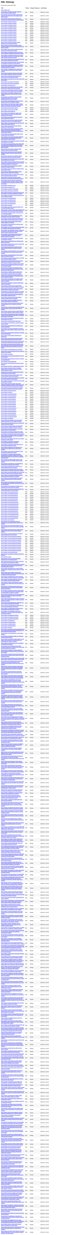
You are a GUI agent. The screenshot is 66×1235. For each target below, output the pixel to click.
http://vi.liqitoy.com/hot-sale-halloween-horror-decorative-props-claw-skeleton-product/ (11, 216)
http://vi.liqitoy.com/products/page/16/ (9, 504)
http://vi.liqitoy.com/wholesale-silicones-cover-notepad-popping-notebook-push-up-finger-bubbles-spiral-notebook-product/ (11, 727)
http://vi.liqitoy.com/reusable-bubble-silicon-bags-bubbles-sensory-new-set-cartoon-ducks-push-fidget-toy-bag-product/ (12, 753)
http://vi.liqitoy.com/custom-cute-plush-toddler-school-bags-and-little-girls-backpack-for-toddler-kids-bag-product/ (12, 709)
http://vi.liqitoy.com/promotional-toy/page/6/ (11, 550)
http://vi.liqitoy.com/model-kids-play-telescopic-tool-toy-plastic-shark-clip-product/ (12, 843)
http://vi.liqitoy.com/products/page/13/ (9, 516)
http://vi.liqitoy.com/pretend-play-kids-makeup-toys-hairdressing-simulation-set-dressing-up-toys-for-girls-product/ (12, 483)
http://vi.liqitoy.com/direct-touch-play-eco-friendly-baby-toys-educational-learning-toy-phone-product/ (12, 824)
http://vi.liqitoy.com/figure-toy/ (8, 187)
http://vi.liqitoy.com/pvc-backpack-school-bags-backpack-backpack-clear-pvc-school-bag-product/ (13, 734)
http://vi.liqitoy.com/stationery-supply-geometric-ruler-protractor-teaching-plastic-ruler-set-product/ (12, 577)
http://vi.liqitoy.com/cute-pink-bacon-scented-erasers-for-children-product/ (11, 166)
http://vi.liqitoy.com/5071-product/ (8, 21)
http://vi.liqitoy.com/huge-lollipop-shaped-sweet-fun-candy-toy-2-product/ (12, 225)
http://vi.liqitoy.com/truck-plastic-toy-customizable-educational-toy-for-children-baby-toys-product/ (12, 875)
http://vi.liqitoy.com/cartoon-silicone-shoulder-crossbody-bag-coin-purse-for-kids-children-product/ (11, 749)
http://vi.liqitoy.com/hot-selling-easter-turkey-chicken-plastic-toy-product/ (11, 222)
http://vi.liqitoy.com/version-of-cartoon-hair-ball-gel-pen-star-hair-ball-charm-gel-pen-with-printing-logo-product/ (12, 935)
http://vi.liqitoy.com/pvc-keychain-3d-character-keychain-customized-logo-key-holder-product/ (12, 892)
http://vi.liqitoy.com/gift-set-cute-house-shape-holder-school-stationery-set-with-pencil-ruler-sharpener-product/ (11, 1183)
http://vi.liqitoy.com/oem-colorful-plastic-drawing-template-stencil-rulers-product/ (12, 372)
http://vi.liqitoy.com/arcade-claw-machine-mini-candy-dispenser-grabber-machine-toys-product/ (12, 53)
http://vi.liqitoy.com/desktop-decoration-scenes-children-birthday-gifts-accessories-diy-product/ (12, 808)
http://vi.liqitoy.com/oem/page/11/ (8, 407)
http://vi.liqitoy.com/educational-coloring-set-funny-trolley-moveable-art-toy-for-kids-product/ (12, 1155)
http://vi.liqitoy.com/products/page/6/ (9, 498)
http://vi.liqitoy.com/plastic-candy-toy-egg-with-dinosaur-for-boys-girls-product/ (12, 429)
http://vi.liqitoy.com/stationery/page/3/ (9, 617)
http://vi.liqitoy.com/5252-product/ (8, 25)
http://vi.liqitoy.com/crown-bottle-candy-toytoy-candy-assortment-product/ (11, 118)
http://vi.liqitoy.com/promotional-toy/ (9, 552)
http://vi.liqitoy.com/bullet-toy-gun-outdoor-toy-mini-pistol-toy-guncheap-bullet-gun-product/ (11, 1082)
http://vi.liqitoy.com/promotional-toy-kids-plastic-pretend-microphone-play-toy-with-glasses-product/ (12, 530)
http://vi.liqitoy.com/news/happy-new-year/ (11, 321)
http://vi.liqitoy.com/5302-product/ (8, 28)
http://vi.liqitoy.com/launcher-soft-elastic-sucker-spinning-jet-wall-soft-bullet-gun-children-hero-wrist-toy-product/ (12, 280)
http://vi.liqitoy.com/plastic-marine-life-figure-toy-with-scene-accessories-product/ (12, 445)
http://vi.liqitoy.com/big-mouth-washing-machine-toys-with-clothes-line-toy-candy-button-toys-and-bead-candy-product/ (12, 1058)
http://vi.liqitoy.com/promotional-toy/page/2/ (11, 536)
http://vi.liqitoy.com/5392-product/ (8, 38)
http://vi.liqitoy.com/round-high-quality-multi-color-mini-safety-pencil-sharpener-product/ (12, 562)
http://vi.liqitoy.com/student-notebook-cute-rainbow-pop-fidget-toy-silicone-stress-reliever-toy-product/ (12, 1202)
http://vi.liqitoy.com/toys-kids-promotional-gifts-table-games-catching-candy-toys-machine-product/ (12, 1007)
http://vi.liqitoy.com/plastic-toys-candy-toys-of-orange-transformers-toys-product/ (11, 467)
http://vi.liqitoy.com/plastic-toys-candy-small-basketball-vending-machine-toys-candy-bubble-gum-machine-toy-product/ (12, 1022)
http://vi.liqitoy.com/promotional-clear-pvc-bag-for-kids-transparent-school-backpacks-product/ (12, 737)
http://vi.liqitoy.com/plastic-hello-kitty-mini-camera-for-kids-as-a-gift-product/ (12, 439)
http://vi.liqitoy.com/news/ (7, 354)
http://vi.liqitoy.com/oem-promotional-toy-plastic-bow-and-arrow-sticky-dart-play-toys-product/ (12, 388)
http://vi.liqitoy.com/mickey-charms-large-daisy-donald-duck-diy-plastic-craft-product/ (12, 289)
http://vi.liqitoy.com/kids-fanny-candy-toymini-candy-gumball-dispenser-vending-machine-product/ (11, 248)
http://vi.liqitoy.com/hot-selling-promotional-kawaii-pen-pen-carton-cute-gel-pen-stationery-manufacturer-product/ (12, 931)
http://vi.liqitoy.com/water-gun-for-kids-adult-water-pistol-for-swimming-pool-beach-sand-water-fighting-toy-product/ (12, 595)
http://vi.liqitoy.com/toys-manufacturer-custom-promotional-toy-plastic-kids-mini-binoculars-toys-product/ (12, 583)
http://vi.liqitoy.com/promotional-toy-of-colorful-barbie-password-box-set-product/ (12, 534)
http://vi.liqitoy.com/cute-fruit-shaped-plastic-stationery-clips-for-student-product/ (11, 149)
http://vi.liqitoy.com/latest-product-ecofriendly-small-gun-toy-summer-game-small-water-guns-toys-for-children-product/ (12, 276)
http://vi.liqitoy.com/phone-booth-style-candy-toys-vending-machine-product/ (12, 423)
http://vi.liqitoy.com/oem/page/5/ (8, 402)
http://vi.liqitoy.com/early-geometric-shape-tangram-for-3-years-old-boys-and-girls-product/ (12, 178)
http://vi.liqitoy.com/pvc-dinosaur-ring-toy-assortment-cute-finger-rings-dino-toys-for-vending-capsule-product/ (11, 924)
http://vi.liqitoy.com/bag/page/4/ (8, 622)
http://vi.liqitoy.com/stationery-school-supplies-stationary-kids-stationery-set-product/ (12, 793)
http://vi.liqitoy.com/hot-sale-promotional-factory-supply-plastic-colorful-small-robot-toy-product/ (12, 219)
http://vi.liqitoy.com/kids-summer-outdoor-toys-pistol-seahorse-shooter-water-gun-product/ (12, 272)
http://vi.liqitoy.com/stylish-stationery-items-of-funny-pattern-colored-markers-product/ (11, 580)
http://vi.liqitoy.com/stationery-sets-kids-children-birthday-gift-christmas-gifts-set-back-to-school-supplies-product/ (12, 811)
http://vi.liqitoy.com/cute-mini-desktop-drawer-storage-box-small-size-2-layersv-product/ (11, 156)
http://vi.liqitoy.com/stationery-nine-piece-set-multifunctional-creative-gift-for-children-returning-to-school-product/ (12, 1217)
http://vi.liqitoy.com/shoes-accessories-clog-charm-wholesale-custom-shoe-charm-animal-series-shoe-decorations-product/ (13, 565)
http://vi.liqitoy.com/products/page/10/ (9, 514)
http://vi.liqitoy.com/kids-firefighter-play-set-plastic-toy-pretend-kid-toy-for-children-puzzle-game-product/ (12, 252)
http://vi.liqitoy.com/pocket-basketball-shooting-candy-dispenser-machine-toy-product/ (12, 476)
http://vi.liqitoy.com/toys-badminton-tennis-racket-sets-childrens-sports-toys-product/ (12, 1003)
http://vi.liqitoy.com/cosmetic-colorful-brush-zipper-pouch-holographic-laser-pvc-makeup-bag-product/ (12, 1228)
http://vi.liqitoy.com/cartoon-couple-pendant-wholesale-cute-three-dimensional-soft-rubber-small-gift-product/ (12, 939)
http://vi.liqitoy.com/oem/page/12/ (8, 395)
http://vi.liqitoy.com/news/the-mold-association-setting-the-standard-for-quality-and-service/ (12, 339)
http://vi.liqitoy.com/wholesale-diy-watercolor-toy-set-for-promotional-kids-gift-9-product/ (12, 603)
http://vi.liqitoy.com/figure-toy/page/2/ (9, 190)
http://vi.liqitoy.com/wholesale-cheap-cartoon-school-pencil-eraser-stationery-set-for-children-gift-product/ (12, 762)
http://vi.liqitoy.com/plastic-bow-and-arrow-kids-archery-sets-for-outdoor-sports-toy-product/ (12, 426)
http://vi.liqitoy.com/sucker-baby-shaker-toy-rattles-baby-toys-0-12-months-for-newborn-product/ (13, 928)
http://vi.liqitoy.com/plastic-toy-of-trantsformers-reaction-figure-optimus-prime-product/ (12, 464)
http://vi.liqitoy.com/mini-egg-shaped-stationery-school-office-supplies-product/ (12, 295)
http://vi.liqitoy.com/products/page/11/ (9, 509)
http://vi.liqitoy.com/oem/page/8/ (8, 404)
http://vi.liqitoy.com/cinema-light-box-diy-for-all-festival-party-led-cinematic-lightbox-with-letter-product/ (12, 912)
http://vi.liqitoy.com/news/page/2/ (8, 361)
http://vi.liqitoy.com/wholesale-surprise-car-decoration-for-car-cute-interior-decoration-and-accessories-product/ (12, 612)
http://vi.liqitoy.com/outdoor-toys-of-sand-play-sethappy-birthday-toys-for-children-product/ (11, 420)
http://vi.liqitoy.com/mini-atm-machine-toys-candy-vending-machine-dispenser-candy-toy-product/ (12, 292)
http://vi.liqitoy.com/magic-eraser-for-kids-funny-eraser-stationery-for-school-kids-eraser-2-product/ (13, 943)
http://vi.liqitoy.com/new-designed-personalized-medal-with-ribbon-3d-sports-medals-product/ (12, 957)
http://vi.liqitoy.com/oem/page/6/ (8, 401)
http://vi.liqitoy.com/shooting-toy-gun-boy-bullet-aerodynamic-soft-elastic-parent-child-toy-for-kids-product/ (12, 569)
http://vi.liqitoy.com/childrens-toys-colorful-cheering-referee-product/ (11, 1116)
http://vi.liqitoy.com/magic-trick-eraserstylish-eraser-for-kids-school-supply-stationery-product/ (12, 286)
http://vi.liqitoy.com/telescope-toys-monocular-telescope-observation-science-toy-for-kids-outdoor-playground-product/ (11, 1033)
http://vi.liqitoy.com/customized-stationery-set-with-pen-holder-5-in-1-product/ (13, 141)
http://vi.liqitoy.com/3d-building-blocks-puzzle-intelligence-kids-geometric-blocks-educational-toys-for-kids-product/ (12, 950)
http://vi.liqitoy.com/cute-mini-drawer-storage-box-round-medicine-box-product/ (12, 159)
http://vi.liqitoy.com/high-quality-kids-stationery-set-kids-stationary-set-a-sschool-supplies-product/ (13, 210)
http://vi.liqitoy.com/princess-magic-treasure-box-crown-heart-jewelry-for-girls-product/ (12, 489)
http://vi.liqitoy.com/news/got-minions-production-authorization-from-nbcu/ (12, 319)
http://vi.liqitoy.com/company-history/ (9, 107)
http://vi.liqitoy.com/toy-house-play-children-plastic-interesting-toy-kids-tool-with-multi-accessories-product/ (13, 1088)
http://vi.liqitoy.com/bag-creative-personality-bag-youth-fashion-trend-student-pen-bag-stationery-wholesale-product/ (12, 1166)
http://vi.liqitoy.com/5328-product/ (8, 32)
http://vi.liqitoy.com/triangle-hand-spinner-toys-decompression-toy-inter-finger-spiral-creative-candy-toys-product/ (12, 587)
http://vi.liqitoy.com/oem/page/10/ (8, 411)
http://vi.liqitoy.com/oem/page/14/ (8, 414)
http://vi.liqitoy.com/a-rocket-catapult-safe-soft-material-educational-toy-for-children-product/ (12, 1113)
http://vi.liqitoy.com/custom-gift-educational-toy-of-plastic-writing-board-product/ (12, 123)
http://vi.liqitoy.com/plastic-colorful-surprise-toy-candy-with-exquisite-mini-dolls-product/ (12, 1051)
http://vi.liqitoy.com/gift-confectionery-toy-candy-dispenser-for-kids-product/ (12, 1079)
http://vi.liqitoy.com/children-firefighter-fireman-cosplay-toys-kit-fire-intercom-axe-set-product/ (12, 90)
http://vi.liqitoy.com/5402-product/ (8, 40)
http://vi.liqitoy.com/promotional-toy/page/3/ (11, 547)
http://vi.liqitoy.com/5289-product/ (8, 26)
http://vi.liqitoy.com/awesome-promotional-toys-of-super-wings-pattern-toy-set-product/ (12, 60)
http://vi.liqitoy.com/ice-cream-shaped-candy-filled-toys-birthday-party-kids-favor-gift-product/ (12, 228)
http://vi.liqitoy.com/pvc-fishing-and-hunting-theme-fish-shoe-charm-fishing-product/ (13, 895)
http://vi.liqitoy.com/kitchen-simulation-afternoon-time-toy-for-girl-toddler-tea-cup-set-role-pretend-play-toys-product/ (12, 974)
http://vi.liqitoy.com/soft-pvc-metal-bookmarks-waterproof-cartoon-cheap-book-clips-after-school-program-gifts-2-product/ (12, 1135)
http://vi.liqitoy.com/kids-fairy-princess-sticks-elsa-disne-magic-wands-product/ (12, 244)
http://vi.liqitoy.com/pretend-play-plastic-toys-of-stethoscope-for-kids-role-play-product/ (12, 487)
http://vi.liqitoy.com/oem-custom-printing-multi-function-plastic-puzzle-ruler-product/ (12, 375)
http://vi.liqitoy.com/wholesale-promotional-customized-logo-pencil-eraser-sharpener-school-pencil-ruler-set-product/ (12, 774)
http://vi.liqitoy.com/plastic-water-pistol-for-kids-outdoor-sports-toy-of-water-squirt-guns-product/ (12, 470)
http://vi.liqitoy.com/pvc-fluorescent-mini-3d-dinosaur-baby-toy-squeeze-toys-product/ (11, 1147)
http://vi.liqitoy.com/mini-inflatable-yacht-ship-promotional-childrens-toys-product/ (11, 301)
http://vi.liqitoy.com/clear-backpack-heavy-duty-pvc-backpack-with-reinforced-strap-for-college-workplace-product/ (12, 741)
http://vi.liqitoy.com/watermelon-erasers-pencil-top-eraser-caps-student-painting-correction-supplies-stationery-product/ (13, 599)
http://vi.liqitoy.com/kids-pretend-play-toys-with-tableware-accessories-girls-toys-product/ (12, 261)
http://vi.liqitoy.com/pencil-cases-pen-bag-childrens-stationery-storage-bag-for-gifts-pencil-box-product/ (12, 1175)
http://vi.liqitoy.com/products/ (7, 519)
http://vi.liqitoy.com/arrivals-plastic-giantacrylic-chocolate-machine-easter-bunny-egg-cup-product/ (12, 1071)
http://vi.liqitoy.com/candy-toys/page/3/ (10, 83)
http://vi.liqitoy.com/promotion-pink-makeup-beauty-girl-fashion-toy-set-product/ (11, 1225)
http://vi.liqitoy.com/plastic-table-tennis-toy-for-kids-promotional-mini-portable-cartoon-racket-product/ (12, 460)
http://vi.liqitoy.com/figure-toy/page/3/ (9, 189)
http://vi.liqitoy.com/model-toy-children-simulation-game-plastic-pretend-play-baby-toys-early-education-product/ (12, 871)
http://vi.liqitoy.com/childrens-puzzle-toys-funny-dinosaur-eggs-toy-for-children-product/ (12, 101)
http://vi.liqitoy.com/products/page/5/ (9, 497)
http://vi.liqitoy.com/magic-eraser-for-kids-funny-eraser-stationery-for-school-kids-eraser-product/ (12, 771)
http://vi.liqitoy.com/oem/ (6, 392)
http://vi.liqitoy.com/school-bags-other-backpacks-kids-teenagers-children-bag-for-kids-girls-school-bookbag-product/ (12, 655)
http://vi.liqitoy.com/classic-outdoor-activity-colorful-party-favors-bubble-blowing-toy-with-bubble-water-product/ (11, 986)
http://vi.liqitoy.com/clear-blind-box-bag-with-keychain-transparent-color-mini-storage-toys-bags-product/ (11, 672)
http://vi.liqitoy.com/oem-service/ (8, 390)
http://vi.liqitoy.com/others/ (7, 418)
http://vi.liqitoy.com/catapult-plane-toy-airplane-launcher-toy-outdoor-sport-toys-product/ (12, 87)
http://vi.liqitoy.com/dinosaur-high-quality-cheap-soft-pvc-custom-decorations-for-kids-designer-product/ (12, 1109)
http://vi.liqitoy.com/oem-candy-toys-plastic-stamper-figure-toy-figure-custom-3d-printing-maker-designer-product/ (11, 369)
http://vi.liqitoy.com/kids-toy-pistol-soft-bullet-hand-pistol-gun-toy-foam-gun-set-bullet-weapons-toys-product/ (12, 1092)
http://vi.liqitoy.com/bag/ (6, 627)
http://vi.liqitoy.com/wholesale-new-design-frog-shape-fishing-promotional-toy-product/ (12, 609)
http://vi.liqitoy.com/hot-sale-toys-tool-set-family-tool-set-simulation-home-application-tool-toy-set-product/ (12, 982)
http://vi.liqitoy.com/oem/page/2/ (8, 413)
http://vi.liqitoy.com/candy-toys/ (8, 85)
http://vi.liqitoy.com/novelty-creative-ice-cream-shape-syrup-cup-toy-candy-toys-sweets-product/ (12, 1065)
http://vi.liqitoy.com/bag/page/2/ (8, 624)
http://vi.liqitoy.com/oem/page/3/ (8, 399)
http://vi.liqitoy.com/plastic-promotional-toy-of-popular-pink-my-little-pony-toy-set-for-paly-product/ (11, 448)
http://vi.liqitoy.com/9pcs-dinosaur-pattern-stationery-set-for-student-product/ (11, 43)
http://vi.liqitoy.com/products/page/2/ (9, 491)
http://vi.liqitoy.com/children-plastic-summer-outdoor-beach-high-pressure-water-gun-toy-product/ (11, 94)
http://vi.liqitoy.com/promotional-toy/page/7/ (11, 543)
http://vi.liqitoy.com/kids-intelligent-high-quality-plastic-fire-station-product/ (12, 255)
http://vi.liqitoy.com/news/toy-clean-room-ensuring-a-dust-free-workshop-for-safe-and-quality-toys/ (12, 342)
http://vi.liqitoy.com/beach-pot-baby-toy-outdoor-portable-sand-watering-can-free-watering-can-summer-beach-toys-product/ (12, 66)
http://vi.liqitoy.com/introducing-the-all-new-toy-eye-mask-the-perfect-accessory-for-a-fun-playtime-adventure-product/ (12, 235)
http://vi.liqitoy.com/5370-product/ (8, 35)
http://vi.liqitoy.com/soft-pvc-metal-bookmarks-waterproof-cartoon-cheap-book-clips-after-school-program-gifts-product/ (12, 859)
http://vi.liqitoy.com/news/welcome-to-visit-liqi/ (11, 349)
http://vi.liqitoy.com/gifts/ (6, 205)
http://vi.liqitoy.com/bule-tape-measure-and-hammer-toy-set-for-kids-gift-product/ (11, 76)
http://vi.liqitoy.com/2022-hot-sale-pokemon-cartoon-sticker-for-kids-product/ (11, 12)
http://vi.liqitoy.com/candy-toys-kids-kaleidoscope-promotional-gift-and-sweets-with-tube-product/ (12, 1054)
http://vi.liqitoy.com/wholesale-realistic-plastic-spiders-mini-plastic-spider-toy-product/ (11, 1096)
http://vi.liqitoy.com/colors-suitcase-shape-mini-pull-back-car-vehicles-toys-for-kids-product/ (12, 790)
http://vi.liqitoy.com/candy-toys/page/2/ (10, 81)
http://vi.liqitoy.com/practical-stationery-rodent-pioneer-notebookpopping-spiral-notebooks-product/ (12, 479)
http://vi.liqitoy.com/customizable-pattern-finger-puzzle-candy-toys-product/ (12, 134)
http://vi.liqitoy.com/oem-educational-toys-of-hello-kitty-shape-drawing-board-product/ (12, 378)
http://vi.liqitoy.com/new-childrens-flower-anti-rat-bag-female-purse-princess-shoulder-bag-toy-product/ (12, 701)
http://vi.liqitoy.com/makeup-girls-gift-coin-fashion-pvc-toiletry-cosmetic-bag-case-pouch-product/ (12, 1123)
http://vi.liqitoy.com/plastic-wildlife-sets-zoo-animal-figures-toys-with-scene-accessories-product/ (13, 473)
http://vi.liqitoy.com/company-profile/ (9, 109)
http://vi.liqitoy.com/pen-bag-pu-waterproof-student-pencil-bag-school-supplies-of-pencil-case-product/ (13, 1037)
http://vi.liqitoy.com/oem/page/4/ (8, 406)
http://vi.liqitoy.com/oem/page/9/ (8, 409)
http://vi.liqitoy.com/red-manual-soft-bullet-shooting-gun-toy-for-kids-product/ (11, 559)
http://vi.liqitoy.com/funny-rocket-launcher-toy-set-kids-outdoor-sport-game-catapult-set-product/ (12, 193)
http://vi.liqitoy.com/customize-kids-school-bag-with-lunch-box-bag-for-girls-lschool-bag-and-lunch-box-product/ (12, 1210)
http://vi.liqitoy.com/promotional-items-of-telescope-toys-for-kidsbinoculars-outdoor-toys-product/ (12, 522)
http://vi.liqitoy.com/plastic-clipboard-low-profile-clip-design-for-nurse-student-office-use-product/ (12, 432)
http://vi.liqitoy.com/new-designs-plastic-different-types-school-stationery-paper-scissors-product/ (12, 312)
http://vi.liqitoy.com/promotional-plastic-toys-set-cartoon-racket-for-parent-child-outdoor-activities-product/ (12, 526)
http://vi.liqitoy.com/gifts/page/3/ (8, 203)
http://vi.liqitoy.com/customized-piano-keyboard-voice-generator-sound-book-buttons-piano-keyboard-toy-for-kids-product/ (12, 138)
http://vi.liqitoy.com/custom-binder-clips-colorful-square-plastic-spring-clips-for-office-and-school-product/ (12, 815)
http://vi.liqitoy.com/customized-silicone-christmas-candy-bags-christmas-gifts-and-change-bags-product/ (12, 1119)
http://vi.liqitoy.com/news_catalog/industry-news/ (12, 366)
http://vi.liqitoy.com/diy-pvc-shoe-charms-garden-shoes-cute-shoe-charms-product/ (12, 175)
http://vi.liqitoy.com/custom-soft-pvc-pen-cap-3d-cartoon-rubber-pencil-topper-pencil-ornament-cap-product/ (12, 832)
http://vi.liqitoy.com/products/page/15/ (9, 502)
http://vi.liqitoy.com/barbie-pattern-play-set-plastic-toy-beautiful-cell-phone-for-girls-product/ (12, 62)
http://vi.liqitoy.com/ (5, 10)
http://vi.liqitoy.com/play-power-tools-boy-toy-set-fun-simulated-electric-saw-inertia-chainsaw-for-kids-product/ (12, 1015)
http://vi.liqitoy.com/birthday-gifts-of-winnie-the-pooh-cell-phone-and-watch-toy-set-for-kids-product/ (12, 70)
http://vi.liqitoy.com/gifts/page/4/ (8, 201)
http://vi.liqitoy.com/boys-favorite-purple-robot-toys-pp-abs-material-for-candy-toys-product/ (11, 74)
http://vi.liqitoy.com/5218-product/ (8, 23)
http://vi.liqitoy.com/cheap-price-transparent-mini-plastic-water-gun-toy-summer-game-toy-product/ (12, 964)
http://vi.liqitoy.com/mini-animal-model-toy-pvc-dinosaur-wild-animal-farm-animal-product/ (12, 1085)
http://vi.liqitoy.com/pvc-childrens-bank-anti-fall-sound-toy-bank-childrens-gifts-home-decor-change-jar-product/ (12, 990)
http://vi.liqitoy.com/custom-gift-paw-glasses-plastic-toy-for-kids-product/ (11, 126)
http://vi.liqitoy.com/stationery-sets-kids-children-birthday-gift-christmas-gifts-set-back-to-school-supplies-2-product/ (12, 916)
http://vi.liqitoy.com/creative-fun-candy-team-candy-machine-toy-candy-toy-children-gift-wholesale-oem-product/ (11, 114)
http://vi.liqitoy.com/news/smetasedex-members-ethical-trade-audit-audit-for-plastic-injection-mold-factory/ (12, 329)
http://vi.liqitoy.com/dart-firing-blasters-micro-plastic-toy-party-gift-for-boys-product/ (11, 172)
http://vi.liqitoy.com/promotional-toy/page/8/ (11, 541)
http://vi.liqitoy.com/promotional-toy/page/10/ (11, 538)
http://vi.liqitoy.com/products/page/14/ (9, 507)
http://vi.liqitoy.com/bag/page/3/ (8, 625)
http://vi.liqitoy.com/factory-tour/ (8, 185)
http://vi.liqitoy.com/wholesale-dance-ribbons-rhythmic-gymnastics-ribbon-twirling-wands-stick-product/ (12, 819)
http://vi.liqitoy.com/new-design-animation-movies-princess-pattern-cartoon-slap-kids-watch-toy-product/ (12, 308)
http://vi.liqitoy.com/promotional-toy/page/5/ (11, 548)
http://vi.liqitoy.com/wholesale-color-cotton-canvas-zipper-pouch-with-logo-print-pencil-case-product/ (13, 659)
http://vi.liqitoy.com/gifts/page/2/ (8, 198)
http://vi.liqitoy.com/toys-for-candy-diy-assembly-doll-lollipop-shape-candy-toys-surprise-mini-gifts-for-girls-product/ (12, 1076)
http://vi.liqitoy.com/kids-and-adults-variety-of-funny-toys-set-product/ (11, 800)
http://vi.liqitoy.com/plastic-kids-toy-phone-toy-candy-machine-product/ (11, 1018)
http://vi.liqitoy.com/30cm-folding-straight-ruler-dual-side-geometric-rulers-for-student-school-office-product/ (12, 15)
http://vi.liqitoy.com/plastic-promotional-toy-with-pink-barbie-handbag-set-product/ (12, 452)
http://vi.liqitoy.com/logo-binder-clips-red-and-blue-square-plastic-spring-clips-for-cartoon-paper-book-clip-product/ (12, 1158)
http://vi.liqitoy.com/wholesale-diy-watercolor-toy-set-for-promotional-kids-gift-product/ (12, 606)
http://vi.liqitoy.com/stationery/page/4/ (9, 615)
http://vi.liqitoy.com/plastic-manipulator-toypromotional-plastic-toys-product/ (10, 442)
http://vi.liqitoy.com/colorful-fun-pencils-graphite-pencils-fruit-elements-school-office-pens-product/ (12, 1190)
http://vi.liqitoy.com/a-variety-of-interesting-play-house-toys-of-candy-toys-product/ (12, 50)
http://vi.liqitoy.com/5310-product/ (8, 30)
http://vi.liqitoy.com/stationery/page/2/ (9, 618)
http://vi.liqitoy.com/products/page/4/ (9, 495)
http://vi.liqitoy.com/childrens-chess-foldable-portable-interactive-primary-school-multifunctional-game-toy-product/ (11, 98)
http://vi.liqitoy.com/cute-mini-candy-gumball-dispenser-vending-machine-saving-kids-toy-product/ (11, 153)
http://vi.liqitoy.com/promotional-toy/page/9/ (11, 540)
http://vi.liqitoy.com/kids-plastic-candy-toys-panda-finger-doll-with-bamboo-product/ (12, 258)
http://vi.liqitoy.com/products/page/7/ (9, 500)
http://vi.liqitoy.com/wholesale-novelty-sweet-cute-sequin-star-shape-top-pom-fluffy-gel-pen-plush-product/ (12, 782)
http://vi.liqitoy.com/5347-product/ (8, 33)
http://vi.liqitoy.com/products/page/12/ (9, 512)
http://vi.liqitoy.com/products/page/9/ (9, 518)
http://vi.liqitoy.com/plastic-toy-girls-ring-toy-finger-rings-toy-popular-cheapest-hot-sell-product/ (12, 971)
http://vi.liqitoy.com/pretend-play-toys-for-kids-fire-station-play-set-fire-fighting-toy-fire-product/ (12, 909)
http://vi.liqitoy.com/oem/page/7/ (8, 397)
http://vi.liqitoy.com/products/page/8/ (9, 511)
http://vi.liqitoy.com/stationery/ (8, 620)
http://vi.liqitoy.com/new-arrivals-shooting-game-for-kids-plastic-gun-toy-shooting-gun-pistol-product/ (12, 304)
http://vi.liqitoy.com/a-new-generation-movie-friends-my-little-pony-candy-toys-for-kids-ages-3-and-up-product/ (12, 46)
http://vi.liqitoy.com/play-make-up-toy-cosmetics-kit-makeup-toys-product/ (12, 644)
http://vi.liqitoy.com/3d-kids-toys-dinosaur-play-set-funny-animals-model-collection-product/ (12, 1025)
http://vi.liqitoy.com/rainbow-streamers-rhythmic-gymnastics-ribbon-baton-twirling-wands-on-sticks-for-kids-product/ (12, 978)
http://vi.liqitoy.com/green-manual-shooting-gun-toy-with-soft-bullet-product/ (12, 207)
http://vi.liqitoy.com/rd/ (6, 556)
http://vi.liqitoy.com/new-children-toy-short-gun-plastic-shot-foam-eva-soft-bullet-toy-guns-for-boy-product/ (12, 994)
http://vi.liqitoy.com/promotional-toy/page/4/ (11, 545)
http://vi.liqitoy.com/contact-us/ (8, 111)
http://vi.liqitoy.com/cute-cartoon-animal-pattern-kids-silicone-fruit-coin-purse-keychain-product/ (12, 1144)
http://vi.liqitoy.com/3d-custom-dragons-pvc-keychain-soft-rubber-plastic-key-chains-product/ (12, 19)
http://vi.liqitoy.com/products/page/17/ (9, 505)
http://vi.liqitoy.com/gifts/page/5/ (8, 200)
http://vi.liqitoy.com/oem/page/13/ (8, 394)
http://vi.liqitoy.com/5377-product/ (8, 37)
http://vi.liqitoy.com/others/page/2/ (9, 416)
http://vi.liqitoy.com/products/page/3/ (9, 493)
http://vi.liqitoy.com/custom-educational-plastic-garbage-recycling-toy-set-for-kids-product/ (12, 120)
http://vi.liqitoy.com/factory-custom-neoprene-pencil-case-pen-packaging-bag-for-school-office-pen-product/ (12, 651)
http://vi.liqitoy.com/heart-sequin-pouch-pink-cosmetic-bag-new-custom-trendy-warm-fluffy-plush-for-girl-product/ (12, 1105)
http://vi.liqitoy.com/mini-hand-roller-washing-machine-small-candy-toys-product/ (11, 298)
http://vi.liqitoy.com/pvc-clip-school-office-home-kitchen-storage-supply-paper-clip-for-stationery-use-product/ (12, 1131)
